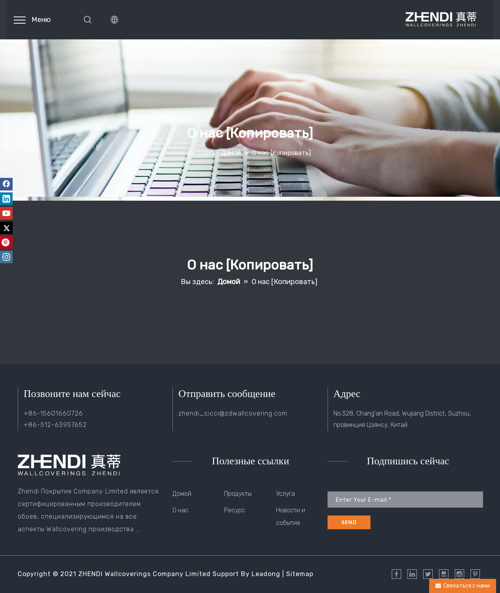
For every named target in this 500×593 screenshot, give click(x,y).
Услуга (285, 493)
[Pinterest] (6, 242)
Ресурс (234, 510)
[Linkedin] (6, 198)
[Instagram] (6, 257)
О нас (180, 510)
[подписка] (349, 522)
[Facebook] (6, 184)
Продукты (238, 493)
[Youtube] (6, 213)
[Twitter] (6, 228)
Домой (181, 493)
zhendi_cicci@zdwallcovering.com (232, 413)
